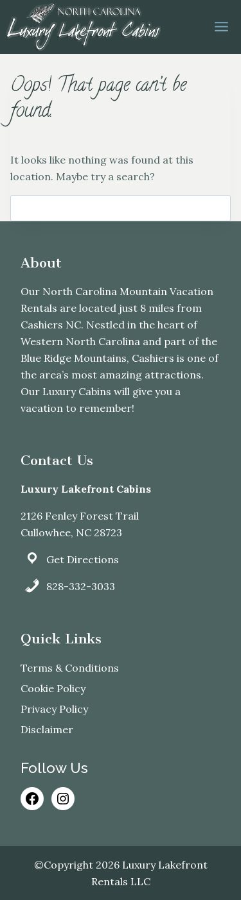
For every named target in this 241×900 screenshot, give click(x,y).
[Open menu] (221, 26)
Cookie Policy (53, 688)
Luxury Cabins (76, 391)
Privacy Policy (54, 708)
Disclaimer (47, 729)
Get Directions (82, 559)
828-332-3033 (80, 586)
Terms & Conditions (70, 667)
